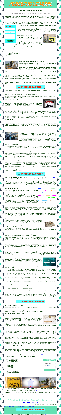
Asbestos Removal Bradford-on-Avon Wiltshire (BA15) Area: (18, 16)
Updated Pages (19, 406)
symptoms (49, 57)
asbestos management (27, 154)
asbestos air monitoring (28, 295)
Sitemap (5, 406)
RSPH (13, 325)
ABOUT (46, 7)
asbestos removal (30, 22)
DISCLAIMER (54, 7)
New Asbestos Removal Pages (12, 406)
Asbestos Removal (31, 406)
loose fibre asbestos (29, 110)
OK (51, 414)
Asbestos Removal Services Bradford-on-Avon (20, 356)
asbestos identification (50, 332)
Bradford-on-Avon (52, 177)
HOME (40, 7)
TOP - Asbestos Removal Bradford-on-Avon (14, 397)
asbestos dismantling (14, 338)
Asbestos (18, 37)
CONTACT (49, 7)
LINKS (43, 7)
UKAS (11, 326)
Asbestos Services (24, 406)
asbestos (44, 18)
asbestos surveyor (40, 123)
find (8, 348)
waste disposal (52, 147)
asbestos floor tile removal (26, 338)
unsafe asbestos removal (25, 337)
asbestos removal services (50, 351)
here (42, 354)
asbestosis (32, 43)
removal (16, 76)
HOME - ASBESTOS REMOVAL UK (30, 402)
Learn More (47, 414)
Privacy (55, 406)
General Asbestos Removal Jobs (12, 393)
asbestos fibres (25, 46)
